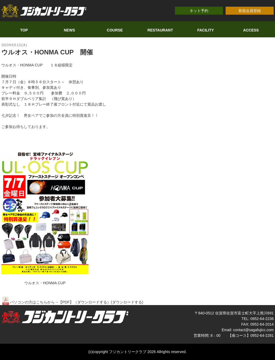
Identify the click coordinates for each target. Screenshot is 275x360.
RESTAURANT (160, 30)
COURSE (115, 30)
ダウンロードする (127, 302)
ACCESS (251, 30)
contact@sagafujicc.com (253, 330)
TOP (24, 30)
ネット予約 (199, 11)
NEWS (69, 30)
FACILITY (205, 30)
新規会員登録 (249, 11)
